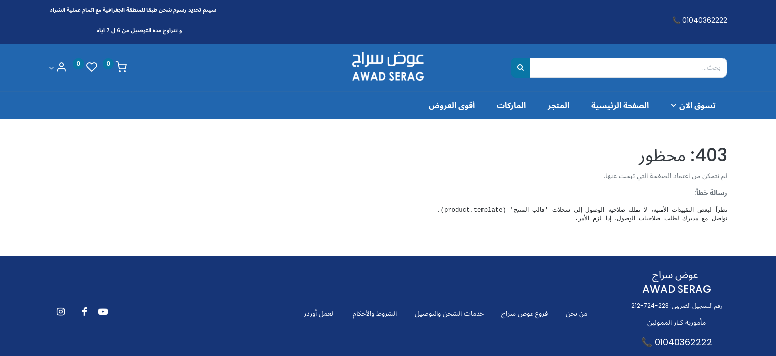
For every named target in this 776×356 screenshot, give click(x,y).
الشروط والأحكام (375, 313)
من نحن (576, 313)
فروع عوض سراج (524, 313)
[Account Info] (58, 68)
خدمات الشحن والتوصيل (449, 313)
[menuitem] (620, 105)
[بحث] (520, 68)
